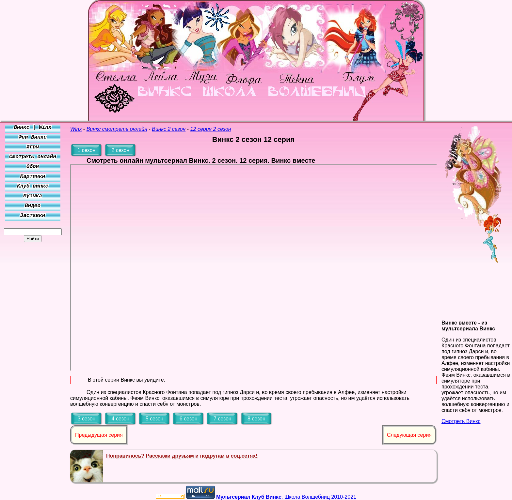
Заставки (32, 216)
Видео (32, 206)
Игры (32, 147)
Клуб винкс (32, 186)
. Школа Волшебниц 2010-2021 (286, 497)
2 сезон (121, 150)
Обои (32, 167)
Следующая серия (409, 435)
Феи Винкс (33, 137)
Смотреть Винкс (460, 421)
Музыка (32, 196)
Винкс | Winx (32, 127)
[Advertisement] (33, 340)
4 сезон (121, 418)
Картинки (32, 176)
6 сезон (189, 418)
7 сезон (223, 418)
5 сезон (155, 418)
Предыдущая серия (99, 435)
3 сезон (86, 418)
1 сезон (86, 150)
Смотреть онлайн (32, 157)
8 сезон (256, 418)
